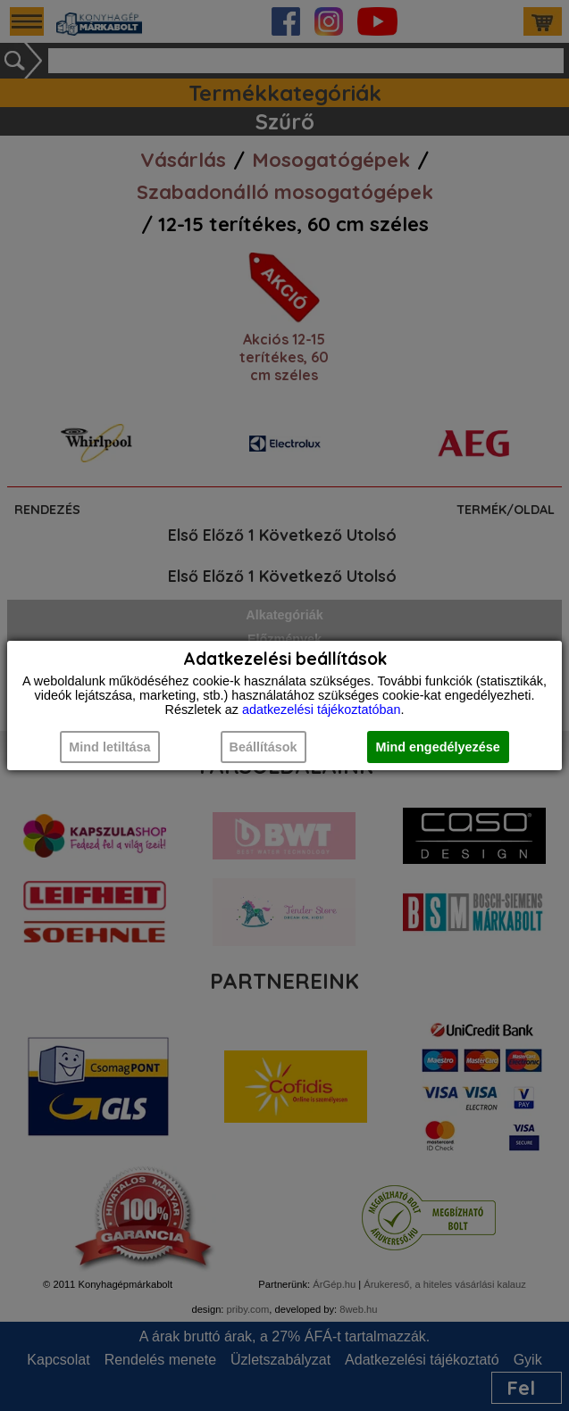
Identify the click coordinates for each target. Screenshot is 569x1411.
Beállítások (263, 747)
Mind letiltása (109, 747)
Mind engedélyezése (438, 747)
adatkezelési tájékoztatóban (321, 709)
